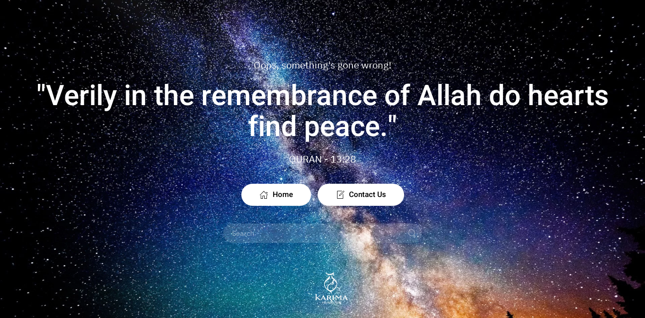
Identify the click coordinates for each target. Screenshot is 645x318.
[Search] (322, 233)
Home (276, 194)
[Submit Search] (412, 233)
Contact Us (361, 194)
